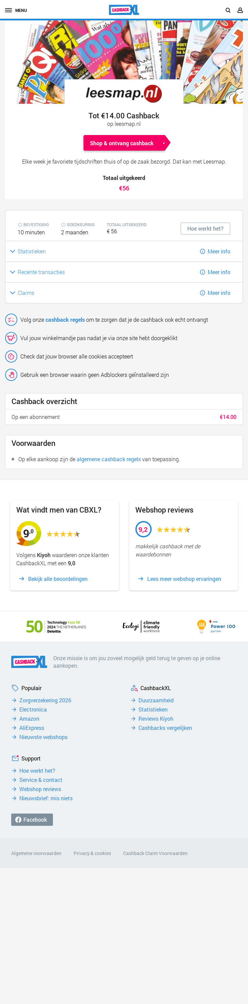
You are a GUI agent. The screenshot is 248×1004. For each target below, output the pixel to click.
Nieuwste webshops (43, 737)
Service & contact (40, 780)
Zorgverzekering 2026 (45, 700)
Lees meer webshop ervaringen (184, 579)
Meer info (219, 251)
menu (16, 10)
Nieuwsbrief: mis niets (46, 798)
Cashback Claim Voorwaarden (155, 853)
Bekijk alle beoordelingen (58, 579)
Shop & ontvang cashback (122, 143)
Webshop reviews (40, 789)
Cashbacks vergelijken (165, 728)
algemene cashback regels (109, 459)
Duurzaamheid (156, 700)
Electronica (33, 709)
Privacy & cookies (92, 853)
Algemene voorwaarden (36, 853)
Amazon (29, 719)
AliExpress (31, 728)
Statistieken (153, 709)
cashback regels (65, 319)
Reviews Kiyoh (155, 719)
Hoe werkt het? (37, 771)
